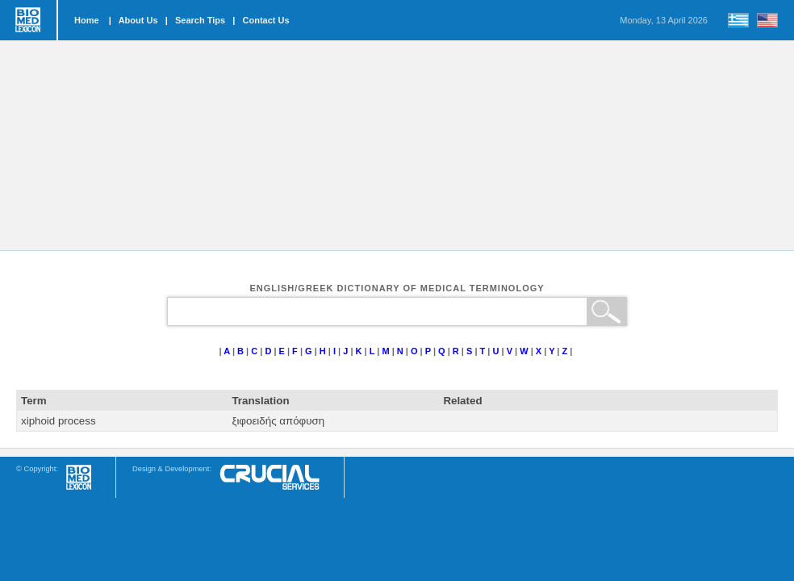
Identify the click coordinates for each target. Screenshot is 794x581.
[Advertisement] (397, 145)
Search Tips (200, 20)
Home (86, 20)
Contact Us (266, 20)
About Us (138, 20)
